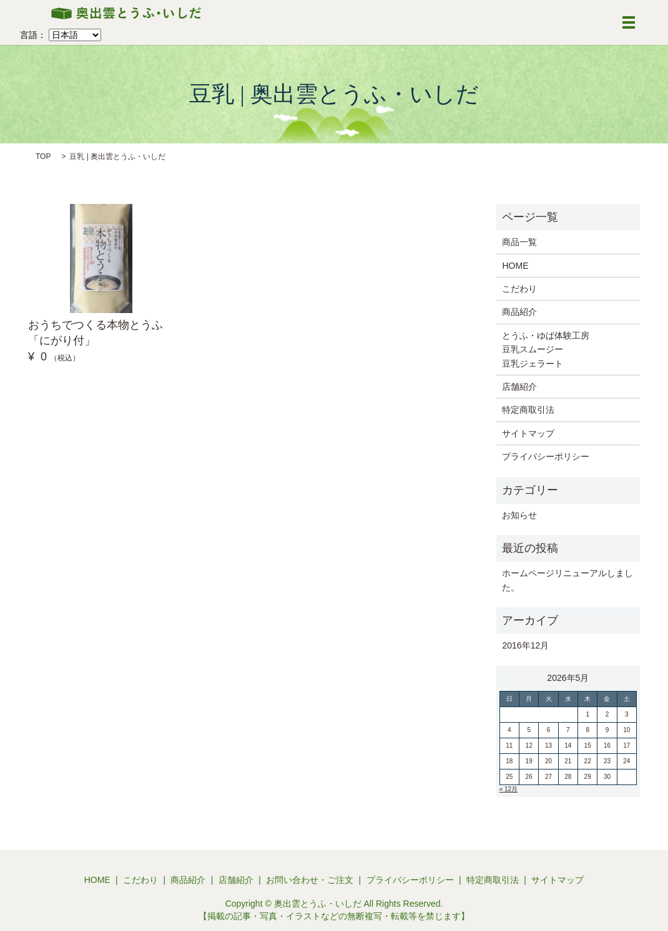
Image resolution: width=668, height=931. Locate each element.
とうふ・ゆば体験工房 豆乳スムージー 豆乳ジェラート (545, 349)
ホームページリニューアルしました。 (567, 580)
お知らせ (519, 515)
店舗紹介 (519, 387)
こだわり (519, 289)
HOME (515, 266)
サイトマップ (528, 433)
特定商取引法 (528, 410)
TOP (43, 156)
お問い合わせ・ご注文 (309, 880)
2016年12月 (525, 645)
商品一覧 (519, 242)
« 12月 (508, 789)
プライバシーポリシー (545, 456)
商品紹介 (519, 312)
